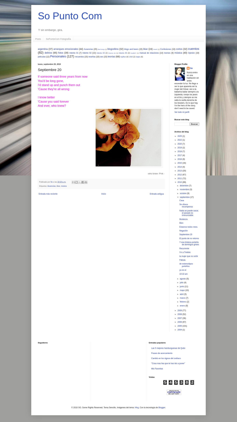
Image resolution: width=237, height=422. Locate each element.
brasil (155, 49)
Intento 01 (73, 53)
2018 (180, 151)
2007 (180, 318)
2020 (180, 144)
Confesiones (165, 49)
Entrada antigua (157, 194)
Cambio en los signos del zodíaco (166, 358)
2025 (180, 136)
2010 (180, 182)
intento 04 (112, 53)
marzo (183, 298)
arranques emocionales (65, 49)
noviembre (185, 189)
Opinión (191, 53)
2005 (180, 326)
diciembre (184, 186)
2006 (180, 322)
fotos (60, 52)
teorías (111, 56)
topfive (123, 57)
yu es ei (182, 270)
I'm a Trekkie (185, 252)
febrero (183, 302)
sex (101, 57)
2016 (180, 159)
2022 (180, 140)
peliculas (42, 57)
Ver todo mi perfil (181, 112)
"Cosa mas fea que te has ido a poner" (168, 363)
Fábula (182, 260)
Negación (183, 231)
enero (182, 306)
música (178, 52)
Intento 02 (87, 53)
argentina (43, 49)
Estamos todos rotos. (188, 227)
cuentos (193, 48)
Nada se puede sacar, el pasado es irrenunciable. (189, 213)
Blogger (161, 407)
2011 (180, 178)
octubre (183, 193)
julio (182, 282)
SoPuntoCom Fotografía (58, 39)
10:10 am (183, 274)
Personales (58, 56)
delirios (48, 52)
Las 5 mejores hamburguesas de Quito (168, 348)
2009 (180, 310)
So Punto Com (70, 15)
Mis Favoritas (157, 369)
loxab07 (133, 53)
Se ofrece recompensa (186, 205)
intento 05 (123, 53)
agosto (183, 279)
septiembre (185, 197)
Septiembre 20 (185, 234)
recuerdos (79, 57)
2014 (180, 167)
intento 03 (101, 53)
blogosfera (112, 49)
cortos (179, 49)
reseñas (92, 57)
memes (167, 53)
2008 (180, 314)
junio (182, 286)
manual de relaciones (149, 53)
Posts (38, 39)
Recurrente (184, 248)
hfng (137, 407)
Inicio (103, 194)
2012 (180, 175)
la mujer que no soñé (188, 256)
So (191, 68)
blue (145, 49)
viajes (138, 57)
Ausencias (88, 49)
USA (131, 57)
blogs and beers (131, 49)
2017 (180, 155)
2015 (180, 163)
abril (182, 294)
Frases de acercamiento (161, 353)
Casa (181, 200)
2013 (180, 171)
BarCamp (101, 49)
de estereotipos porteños (186, 265)
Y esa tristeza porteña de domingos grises (189, 243)
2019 (180, 148)
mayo (182, 290)
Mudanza (183, 219)
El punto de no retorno (189, 238)
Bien (181, 223)
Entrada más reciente (48, 194)
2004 (180, 330)
